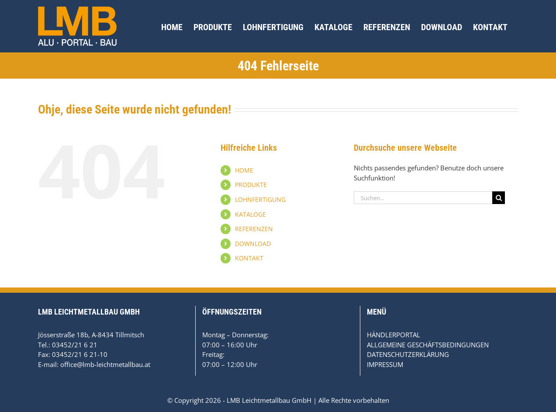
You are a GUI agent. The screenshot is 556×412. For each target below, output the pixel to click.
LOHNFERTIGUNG (260, 199)
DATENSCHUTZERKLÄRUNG (408, 354)
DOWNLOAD (253, 243)
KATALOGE (250, 214)
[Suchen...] (423, 197)
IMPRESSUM (385, 364)
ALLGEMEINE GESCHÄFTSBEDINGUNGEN (428, 344)
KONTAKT (249, 258)
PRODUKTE (251, 184)
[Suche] (498, 197)
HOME (244, 170)
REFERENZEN (254, 229)
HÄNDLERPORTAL (393, 334)
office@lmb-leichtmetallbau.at (105, 364)
